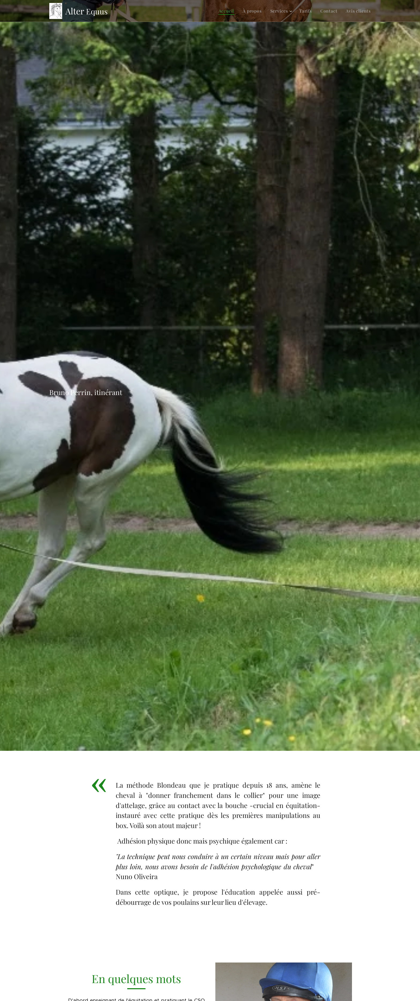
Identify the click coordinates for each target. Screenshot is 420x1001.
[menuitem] (228, 11)
